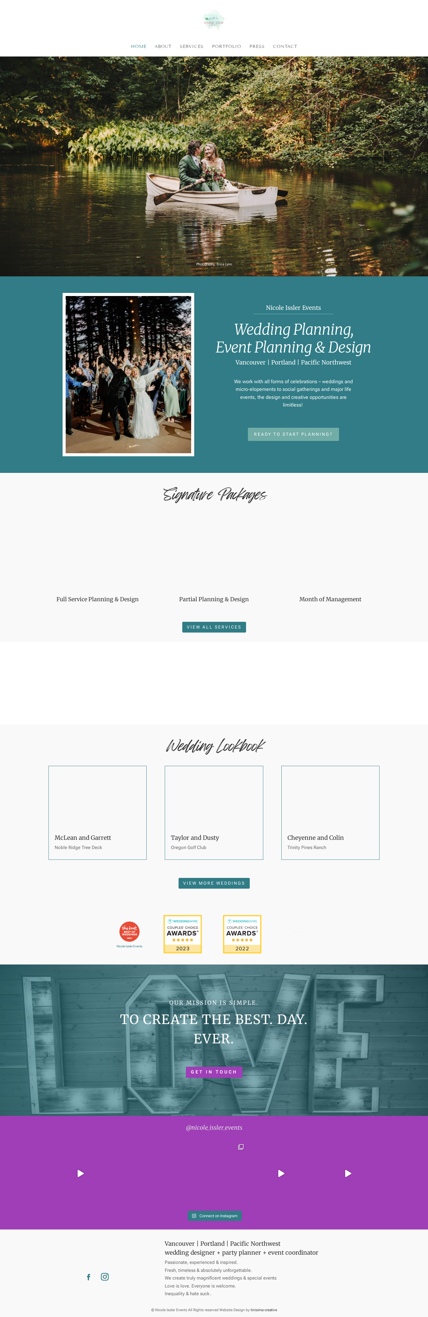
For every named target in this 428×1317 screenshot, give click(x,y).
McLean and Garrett (83, 734)
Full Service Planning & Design (97, 542)
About (163, 47)
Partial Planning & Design (214, 542)
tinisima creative (264, 1207)
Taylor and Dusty (195, 734)
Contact (285, 47)
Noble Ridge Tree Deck (78, 744)
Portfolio (226, 47)
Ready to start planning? (293, 434)
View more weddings (214, 779)
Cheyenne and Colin (315, 734)
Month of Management (330, 542)
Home (138, 47)
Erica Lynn (224, 264)
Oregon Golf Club (188, 744)
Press (257, 47)
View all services (214, 569)
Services (192, 47)
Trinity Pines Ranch (306, 744)
